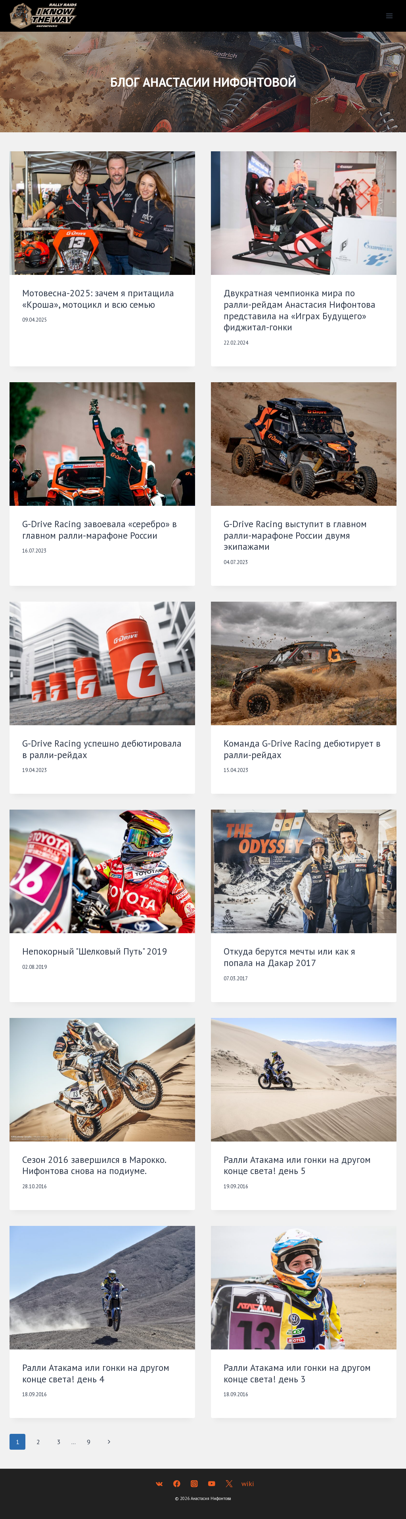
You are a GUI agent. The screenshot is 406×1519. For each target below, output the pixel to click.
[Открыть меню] (389, 16)
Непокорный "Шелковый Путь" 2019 (94, 951)
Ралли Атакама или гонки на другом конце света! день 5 (297, 1165)
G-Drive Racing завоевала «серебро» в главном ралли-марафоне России (99, 529)
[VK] (159, 1483)
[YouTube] (211, 1483)
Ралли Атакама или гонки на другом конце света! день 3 (297, 1373)
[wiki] (246, 1483)
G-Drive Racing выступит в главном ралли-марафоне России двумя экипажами (295, 535)
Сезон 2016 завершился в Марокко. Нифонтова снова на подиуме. (94, 1165)
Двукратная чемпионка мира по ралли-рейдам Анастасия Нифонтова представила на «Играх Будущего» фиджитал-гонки (299, 310)
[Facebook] (177, 1483)
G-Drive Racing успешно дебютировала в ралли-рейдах (102, 749)
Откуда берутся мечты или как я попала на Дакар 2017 (289, 956)
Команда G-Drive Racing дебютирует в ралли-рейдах (302, 749)
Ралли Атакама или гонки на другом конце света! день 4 (95, 1373)
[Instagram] (194, 1483)
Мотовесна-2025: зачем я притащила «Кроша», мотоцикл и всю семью (98, 298)
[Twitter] (229, 1483)
